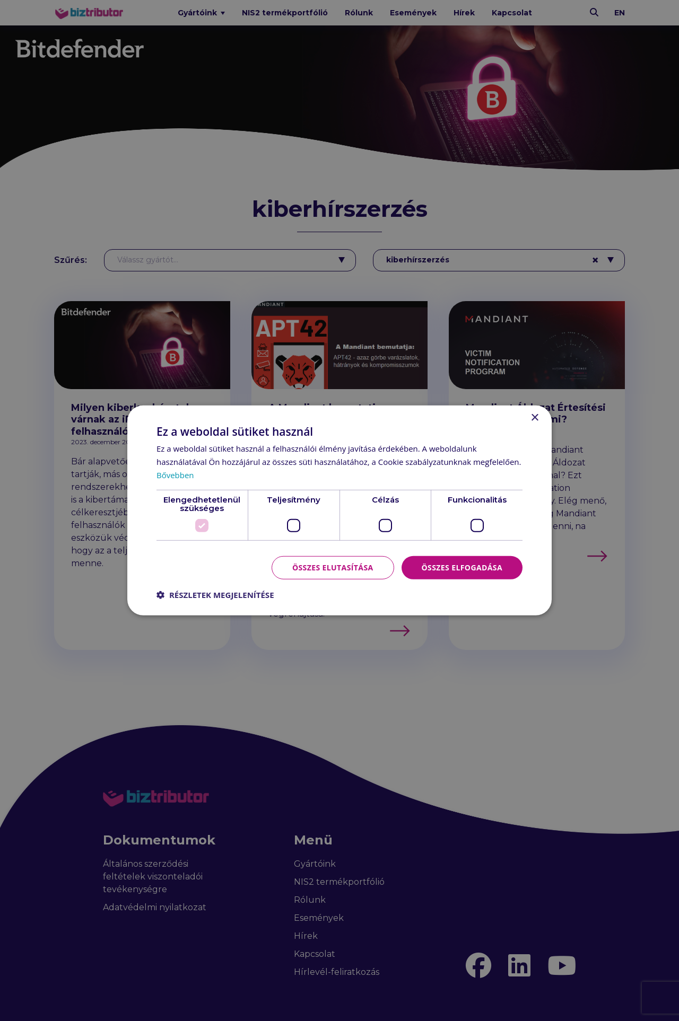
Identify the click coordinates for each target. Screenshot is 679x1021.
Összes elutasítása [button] (332, 567)
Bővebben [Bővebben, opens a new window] (175, 475)
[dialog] (339, 510)
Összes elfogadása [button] (462, 567)
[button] (215, 595)
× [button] (534, 418)
